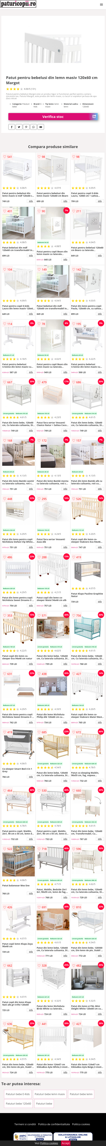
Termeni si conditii (25, 1124)
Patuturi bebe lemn (81, 1094)
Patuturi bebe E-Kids (18, 1094)
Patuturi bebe (44, 1103)
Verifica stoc (70, 116)
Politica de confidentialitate (54, 1124)
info (31, 201)
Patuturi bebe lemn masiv (50, 1094)
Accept (66, 1143)
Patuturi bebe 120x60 (18, 1103)
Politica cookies (81, 1124)
